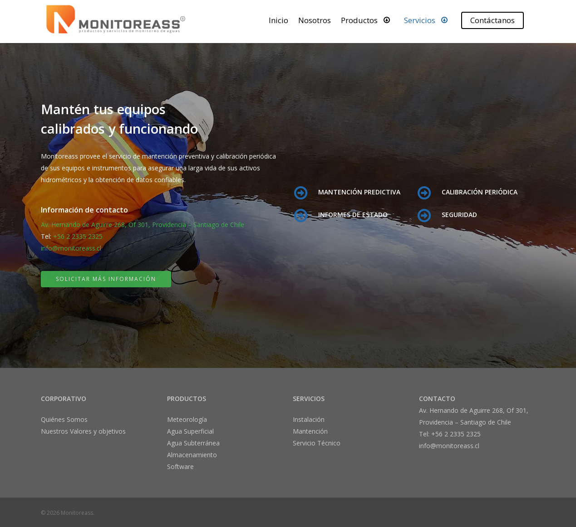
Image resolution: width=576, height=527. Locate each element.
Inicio (278, 20)
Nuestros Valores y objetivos (83, 431)
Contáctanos (492, 20)
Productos (367, 20)
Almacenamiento (192, 454)
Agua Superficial (190, 431)
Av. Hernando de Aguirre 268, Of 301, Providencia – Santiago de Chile (142, 224)
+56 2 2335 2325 (78, 236)
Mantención (310, 431)
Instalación (309, 419)
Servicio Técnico (316, 443)
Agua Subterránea (193, 443)
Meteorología (187, 419)
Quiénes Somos (64, 419)
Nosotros (314, 20)
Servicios (428, 20)
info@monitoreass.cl (71, 248)
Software (180, 466)
